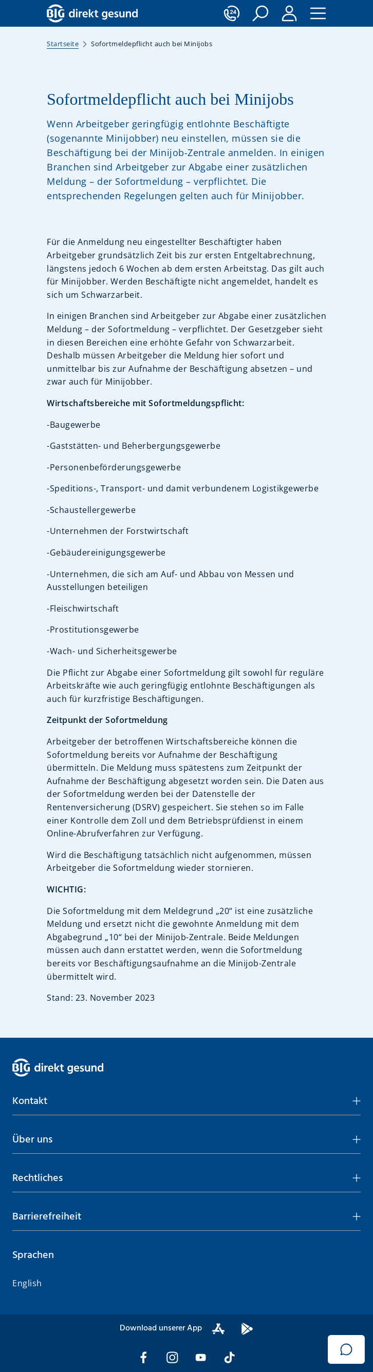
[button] (260, 13)
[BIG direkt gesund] (92, 13)
